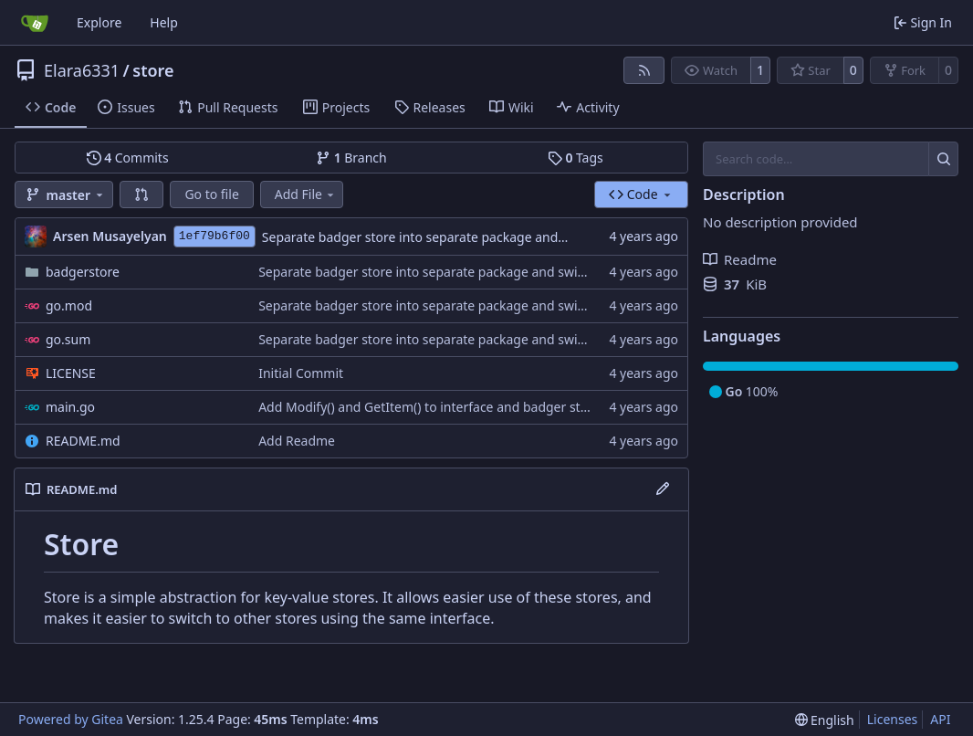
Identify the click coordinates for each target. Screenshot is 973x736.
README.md (83, 440)
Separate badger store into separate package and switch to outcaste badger (489, 237)
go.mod (69, 305)
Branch (351, 157)
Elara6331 (82, 70)
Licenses (892, 719)
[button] (141, 194)
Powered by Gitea (70, 719)
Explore (99, 22)
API (940, 719)
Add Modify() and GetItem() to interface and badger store (429, 406)
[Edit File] (662, 489)
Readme (740, 259)
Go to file (211, 194)
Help (164, 22)
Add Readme (296, 440)
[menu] (824, 720)
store (152, 70)
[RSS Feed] (644, 70)
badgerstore (83, 271)
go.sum (68, 339)
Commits (128, 157)
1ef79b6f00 (214, 236)
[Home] (34, 22)
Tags (575, 157)
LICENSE (71, 373)
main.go (70, 406)
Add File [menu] (306, 194)
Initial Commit (300, 373)
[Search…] (943, 159)
